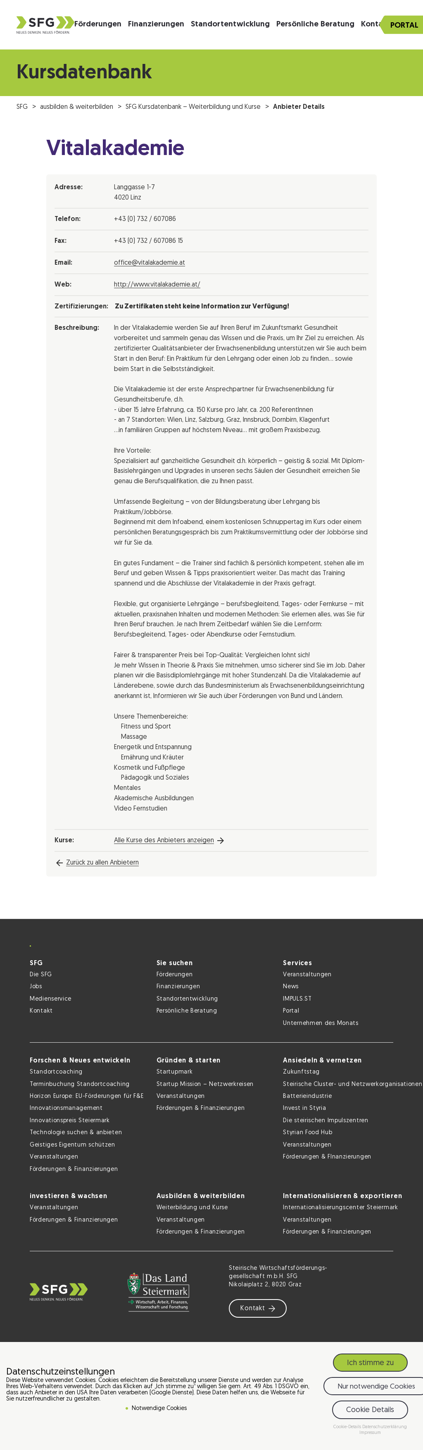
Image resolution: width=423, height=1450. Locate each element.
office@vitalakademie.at (149, 263)
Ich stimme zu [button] (370, 1364)
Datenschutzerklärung (384, 1428)
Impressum (370, 1434)
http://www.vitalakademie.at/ (157, 285)
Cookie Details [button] (370, 1411)
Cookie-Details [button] (347, 1428)
